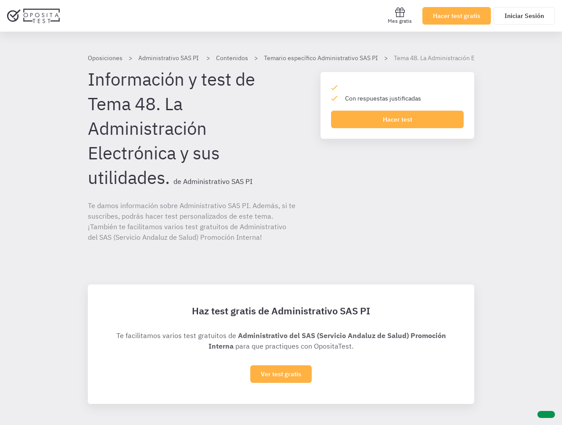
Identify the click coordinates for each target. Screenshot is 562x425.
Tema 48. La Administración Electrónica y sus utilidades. (471, 58)
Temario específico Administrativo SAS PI (321, 58)
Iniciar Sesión (524, 16)
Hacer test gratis (456, 16)
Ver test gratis (281, 374)
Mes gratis (400, 15)
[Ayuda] (546, 414)
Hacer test (397, 119)
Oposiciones (105, 58)
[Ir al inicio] (33, 16)
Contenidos (232, 58)
